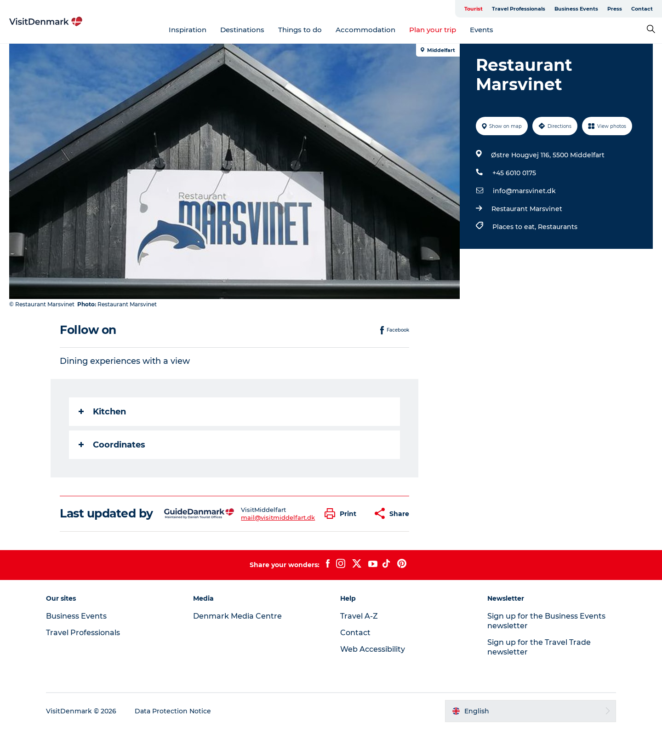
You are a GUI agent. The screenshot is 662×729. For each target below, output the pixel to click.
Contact (642, 9)
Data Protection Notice (173, 711)
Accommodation (365, 29)
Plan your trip (432, 29)
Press (614, 9)
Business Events (576, 9)
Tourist (473, 9)
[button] (343, 513)
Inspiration (187, 29)
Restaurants (557, 227)
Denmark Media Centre (237, 616)
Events (481, 29)
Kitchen (102, 412)
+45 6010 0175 (514, 173)
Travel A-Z (359, 616)
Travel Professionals (518, 9)
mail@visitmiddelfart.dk (278, 517)
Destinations (242, 29)
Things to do (300, 29)
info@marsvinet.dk (524, 191)
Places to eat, (515, 227)
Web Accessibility (372, 649)
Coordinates (112, 445)
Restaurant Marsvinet (526, 209)
